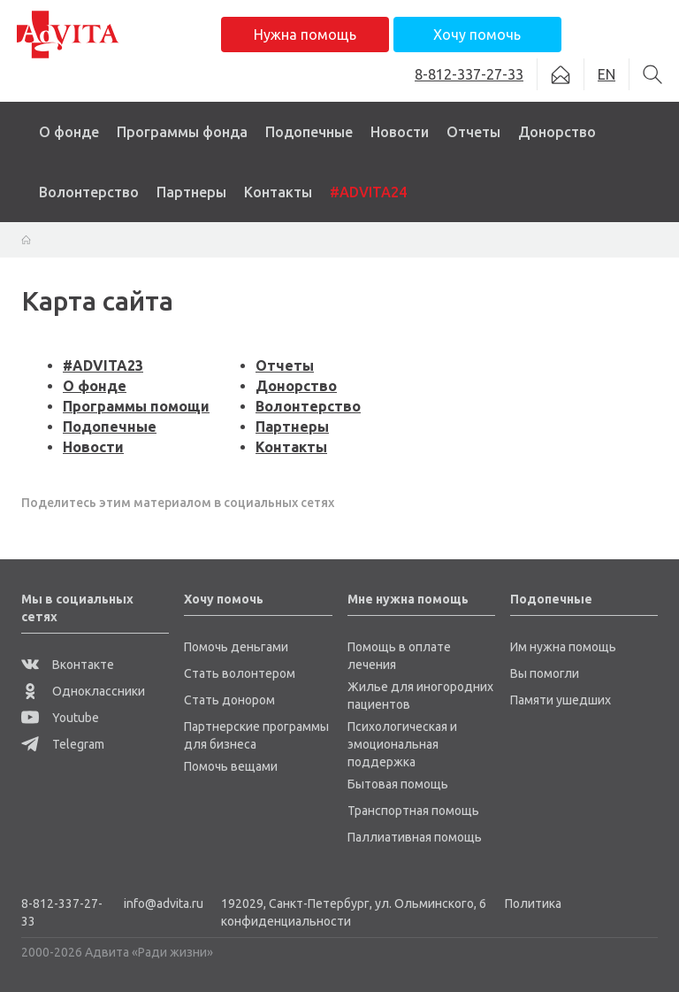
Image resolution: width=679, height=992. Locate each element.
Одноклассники (83, 691)
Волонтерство (89, 192)
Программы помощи (136, 406)
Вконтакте (67, 664)
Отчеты (473, 132)
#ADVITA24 (368, 192)
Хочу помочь (477, 34)
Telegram (62, 744)
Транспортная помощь (413, 811)
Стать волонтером (239, 673)
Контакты (278, 192)
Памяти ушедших (560, 700)
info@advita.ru (163, 903)
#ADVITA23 (103, 365)
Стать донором (229, 700)
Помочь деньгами (236, 647)
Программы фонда (182, 132)
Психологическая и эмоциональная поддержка (402, 744)
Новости (399, 132)
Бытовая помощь (397, 784)
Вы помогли (544, 673)
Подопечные (309, 132)
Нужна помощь (305, 34)
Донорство (557, 132)
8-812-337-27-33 (62, 912)
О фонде (69, 132)
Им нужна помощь (563, 647)
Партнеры (191, 192)
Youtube (60, 718)
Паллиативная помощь (414, 837)
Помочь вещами (231, 766)
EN (606, 74)
